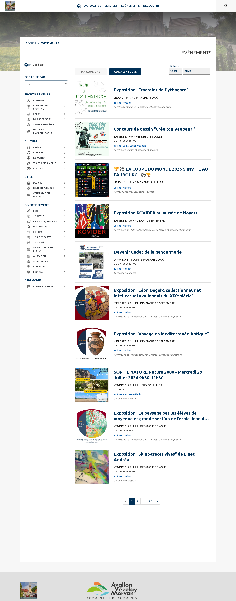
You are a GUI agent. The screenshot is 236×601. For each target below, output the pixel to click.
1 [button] (132, 501)
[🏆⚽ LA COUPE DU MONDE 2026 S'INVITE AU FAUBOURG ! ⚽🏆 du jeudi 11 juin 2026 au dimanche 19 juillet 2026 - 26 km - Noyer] (161, 172)
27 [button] (150, 501)
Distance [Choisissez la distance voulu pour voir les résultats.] (174, 66)
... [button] (144, 501)
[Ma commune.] (91, 71)
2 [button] (137, 501)
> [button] (157, 501)
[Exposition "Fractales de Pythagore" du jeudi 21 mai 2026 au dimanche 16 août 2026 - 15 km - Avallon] (151, 90)
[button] (45, 100)
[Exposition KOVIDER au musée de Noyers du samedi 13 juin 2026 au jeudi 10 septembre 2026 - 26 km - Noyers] (155, 213)
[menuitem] (79, 6)
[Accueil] (10, 6)
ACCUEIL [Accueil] (31, 43)
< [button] (126, 501)
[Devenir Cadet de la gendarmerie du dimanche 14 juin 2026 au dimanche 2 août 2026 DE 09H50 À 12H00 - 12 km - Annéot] (148, 252)
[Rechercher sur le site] (226, 6)
